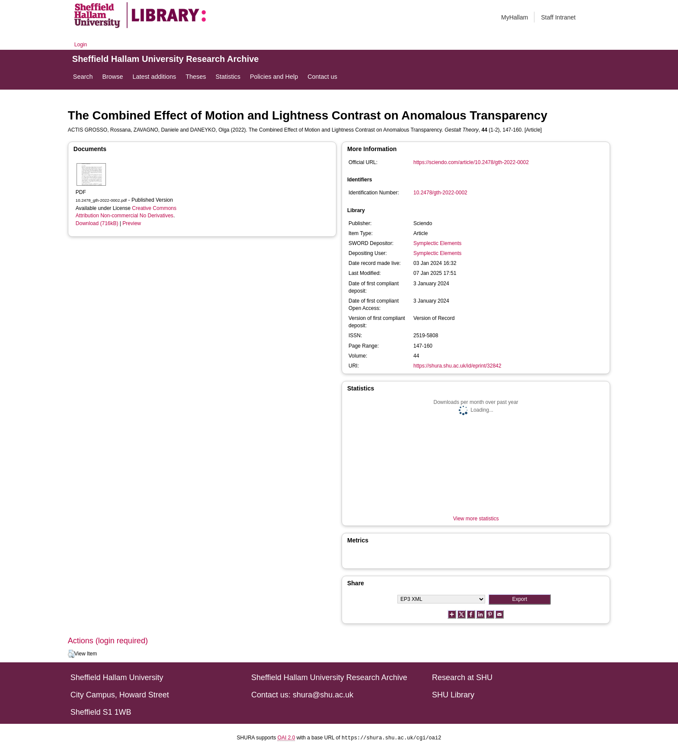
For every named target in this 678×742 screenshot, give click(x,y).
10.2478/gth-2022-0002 (440, 193)
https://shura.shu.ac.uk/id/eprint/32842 (457, 366)
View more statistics (476, 519)
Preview (131, 223)
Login (80, 45)
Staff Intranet (558, 17)
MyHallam (514, 17)
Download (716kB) (97, 223)
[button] (71, 654)
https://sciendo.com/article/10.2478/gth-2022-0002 (471, 162)
